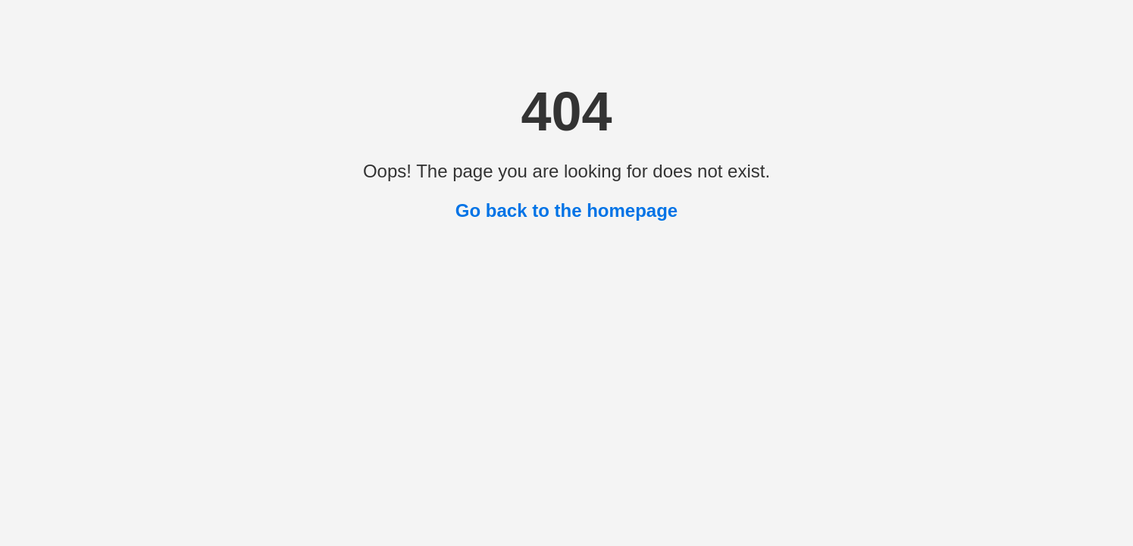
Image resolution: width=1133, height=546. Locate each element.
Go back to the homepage (566, 210)
